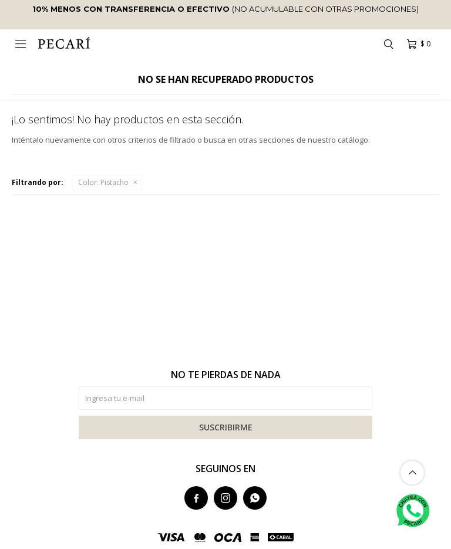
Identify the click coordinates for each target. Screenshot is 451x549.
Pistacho (103, 182)
